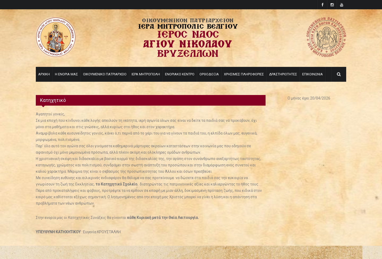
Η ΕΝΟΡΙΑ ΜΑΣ (66, 74)
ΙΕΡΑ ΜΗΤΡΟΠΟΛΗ (146, 74)
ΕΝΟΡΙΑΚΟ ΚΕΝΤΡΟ (179, 74)
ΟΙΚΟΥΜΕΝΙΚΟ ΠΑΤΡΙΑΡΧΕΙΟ (105, 74)
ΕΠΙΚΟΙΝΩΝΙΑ (312, 74)
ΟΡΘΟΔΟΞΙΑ (209, 74)
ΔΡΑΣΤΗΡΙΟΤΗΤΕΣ (283, 74)
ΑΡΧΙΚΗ (44, 74)
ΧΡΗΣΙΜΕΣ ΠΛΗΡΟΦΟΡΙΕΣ (244, 74)
